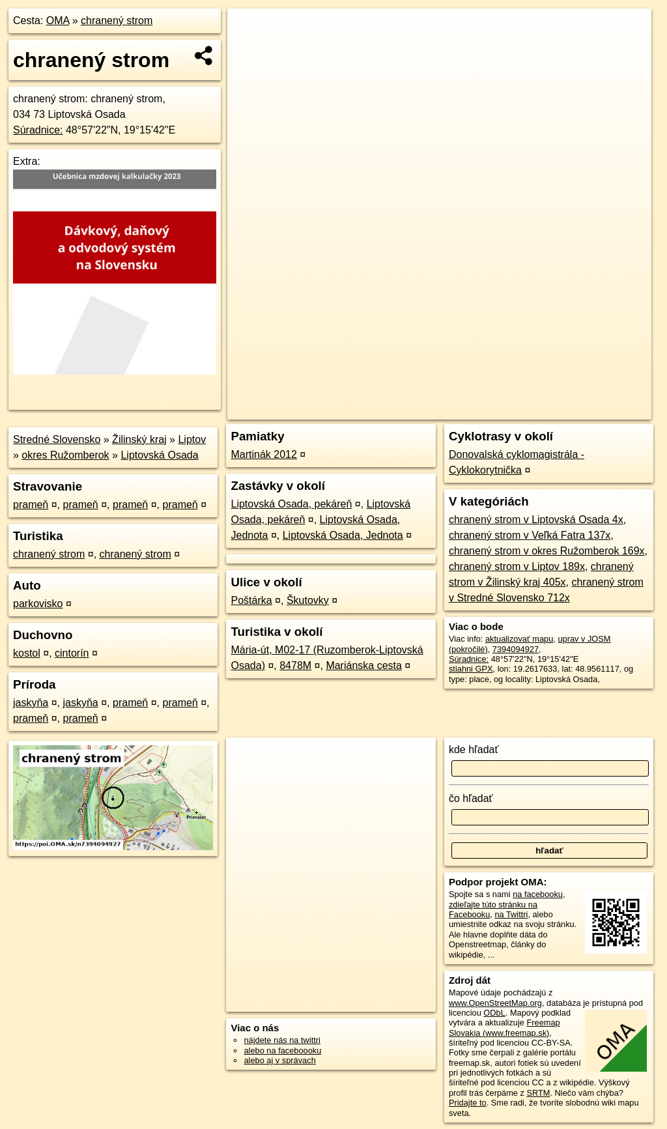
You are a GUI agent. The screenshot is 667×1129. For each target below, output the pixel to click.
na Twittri (511, 914)
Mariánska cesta (364, 665)
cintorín (72, 653)
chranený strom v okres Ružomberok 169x (547, 550)
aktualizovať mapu (519, 639)
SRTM (538, 1093)
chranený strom (116, 20)
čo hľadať (471, 798)
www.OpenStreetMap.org (495, 1003)
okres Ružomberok (65, 455)
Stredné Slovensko (56, 439)
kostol (26, 653)
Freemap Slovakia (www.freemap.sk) (504, 1027)
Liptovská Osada (159, 455)
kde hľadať (474, 749)
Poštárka (251, 600)
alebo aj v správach (279, 1060)
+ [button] (250, 30)
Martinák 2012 (263, 454)
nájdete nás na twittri (282, 1040)
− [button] (250, 51)
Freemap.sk (494, 410)
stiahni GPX (471, 669)
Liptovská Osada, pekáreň (291, 503)
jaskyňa (30, 702)
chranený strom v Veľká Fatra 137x (529, 535)
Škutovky (308, 600)
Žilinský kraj (139, 439)
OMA (58, 20)
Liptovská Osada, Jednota (343, 535)
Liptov (192, 439)
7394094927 (515, 649)
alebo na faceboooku (282, 1050)
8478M (295, 665)
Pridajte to (468, 1103)
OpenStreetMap (426, 410)
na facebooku (538, 894)
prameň (30, 504)
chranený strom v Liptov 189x (517, 566)
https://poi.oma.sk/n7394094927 (592, 410)
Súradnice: (38, 130)
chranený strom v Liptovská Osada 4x (536, 519)
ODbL (494, 1013)
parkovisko (38, 603)
